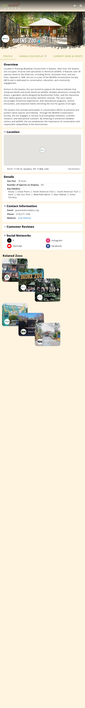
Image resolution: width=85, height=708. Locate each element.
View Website (24, 218)
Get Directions (74, 169)
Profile (8, 56)
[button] (75, 6)
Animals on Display (33, 56)
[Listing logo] (5, 39)
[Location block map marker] (42, 150)
